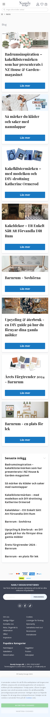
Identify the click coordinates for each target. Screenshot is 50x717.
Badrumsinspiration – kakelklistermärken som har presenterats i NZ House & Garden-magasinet (24, 64)
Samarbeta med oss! (34, 627)
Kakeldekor (7, 651)
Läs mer (25, 85)
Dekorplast (29, 655)
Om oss (6, 617)
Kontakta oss (8, 624)
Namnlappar (8, 648)
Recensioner (31, 631)
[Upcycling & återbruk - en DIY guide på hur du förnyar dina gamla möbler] (25, 305)
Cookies (29, 617)
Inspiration (7, 637)
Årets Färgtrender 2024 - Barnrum (20, 546)
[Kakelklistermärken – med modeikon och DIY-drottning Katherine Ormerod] (25, 154)
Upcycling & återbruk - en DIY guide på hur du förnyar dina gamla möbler (24, 533)
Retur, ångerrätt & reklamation (10, 629)
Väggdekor (29, 648)
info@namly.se (40, 666)
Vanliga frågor (8, 620)
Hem (2, 14)
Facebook (25, 606)
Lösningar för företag (34, 620)
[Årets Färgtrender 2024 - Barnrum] (25, 363)
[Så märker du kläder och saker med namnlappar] (25, 102)
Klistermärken (8, 655)
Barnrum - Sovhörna (23, 277)
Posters (28, 651)
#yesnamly (30, 624)
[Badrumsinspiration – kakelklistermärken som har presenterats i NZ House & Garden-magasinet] (25, 40)
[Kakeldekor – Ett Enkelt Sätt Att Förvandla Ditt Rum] (25, 212)
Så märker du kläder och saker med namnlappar (22, 121)
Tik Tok (30, 606)
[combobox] (25, 10)
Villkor (5, 634)
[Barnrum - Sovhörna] (25, 264)
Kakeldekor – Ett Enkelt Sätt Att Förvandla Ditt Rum (24, 230)
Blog (8, 14)
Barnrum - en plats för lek (21, 556)
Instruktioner (31, 634)
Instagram (20, 606)
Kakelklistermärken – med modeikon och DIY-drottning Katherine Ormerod (23, 498)
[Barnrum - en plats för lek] (25, 410)
